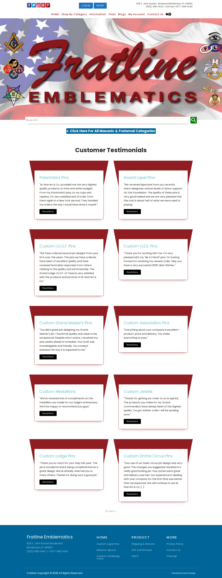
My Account (136, 14)
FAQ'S (135, 556)
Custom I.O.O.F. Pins (57, 246)
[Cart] (168, 14)
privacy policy (175, 544)
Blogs (122, 14)
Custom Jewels (138, 391)
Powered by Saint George (183, 573)
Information (97, 14)
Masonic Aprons (106, 550)
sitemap (172, 556)
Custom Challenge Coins (108, 557)
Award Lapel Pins (139, 177)
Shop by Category (74, 14)
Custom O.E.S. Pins (140, 246)
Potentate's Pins (54, 177)
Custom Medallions (57, 391)
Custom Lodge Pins (57, 456)
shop (100, 5)
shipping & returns (143, 544)
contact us (174, 550)
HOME (55, 14)
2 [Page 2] (107, 511)
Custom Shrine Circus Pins (148, 456)
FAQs (112, 14)
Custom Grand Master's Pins (65, 322)
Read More (48, 211)
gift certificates (142, 550)
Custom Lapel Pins (108, 544)
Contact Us (155, 14)
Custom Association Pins (146, 322)
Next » (112, 511)
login (86, 5)
